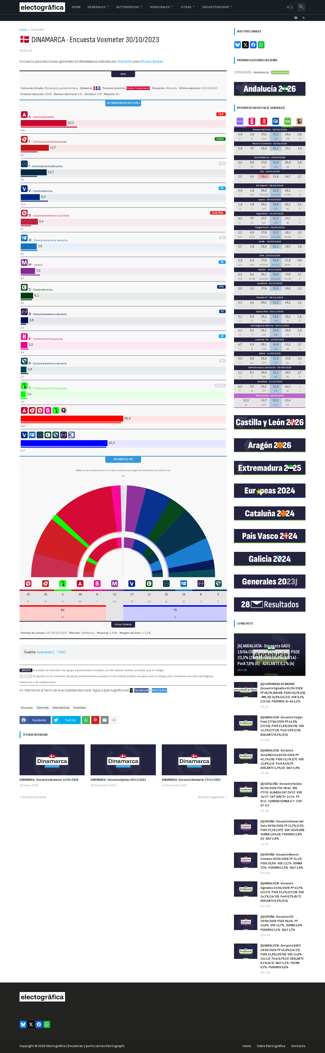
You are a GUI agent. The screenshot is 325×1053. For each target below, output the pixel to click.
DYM (261, 255)
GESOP (262, 269)
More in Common (261, 143)
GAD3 (262, 353)
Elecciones (262, 395)
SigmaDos (262, 213)
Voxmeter (124, 61)
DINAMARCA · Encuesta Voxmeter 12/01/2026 (49, 780)
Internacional (61, 708)
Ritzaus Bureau (151, 61)
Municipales (160, 7)
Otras (186, 7)
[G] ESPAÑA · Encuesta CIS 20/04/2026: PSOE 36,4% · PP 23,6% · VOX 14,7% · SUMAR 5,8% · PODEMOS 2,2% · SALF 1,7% (281, 923)
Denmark (37, 30)
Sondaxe (262, 381)
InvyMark (262, 283)
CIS (262, 171)
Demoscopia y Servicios (262, 367)
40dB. (262, 241)
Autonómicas (127, 7)
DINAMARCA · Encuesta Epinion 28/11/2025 (118, 780)
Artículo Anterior (34, 797)
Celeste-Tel (262, 339)
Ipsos (262, 199)
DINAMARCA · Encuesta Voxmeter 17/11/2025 (191, 780)
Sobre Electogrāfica (271, 1046)
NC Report (262, 185)
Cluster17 (262, 297)
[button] (290, 7)
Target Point (262, 227)
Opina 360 (262, 311)
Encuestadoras (215, 7)
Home (76, 7)
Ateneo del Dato (262, 129)
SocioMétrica (261, 157)
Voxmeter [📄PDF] (51, 652)
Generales (96, 7)
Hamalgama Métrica (262, 325)
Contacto (298, 1046)
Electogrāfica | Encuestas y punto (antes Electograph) (85, 1046)
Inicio (23, 30)
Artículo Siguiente (211, 797)
